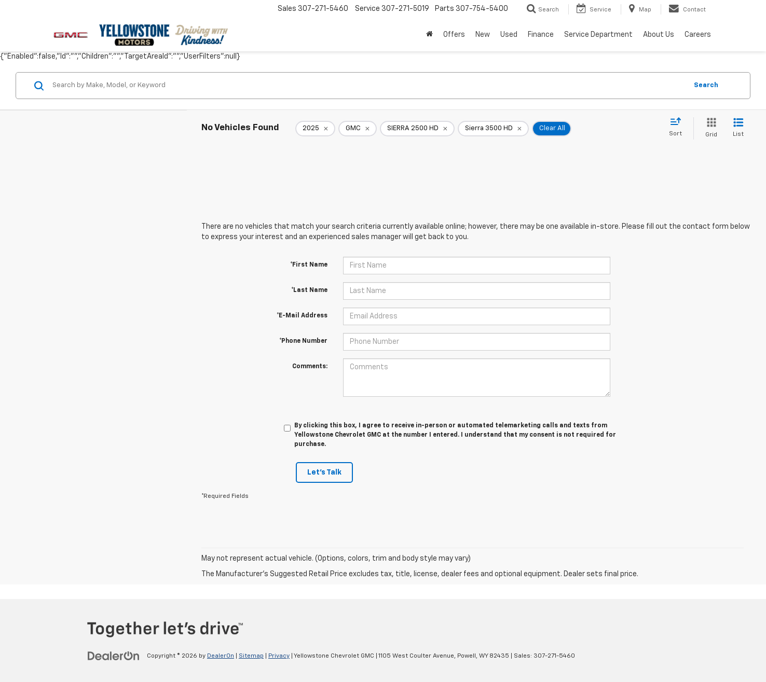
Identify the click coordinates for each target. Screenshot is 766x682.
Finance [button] (541, 34)
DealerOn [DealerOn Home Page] (220, 656)
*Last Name (309, 290)
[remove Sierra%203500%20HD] (493, 128)
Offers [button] (454, 34)
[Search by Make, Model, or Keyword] (368, 85)
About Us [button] (658, 34)
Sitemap (251, 656)
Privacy (279, 656)
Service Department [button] (598, 34)
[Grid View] (709, 128)
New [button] (482, 34)
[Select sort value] (678, 127)
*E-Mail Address (302, 316)
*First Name (308, 265)
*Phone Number (303, 341)
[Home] (429, 34)
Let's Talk (324, 472)
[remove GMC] (357, 128)
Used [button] (508, 34)
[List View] (738, 128)
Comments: (309, 367)
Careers (698, 34)
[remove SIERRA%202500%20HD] (417, 128)
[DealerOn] (113, 655)
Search (706, 85)
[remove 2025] (315, 128)
